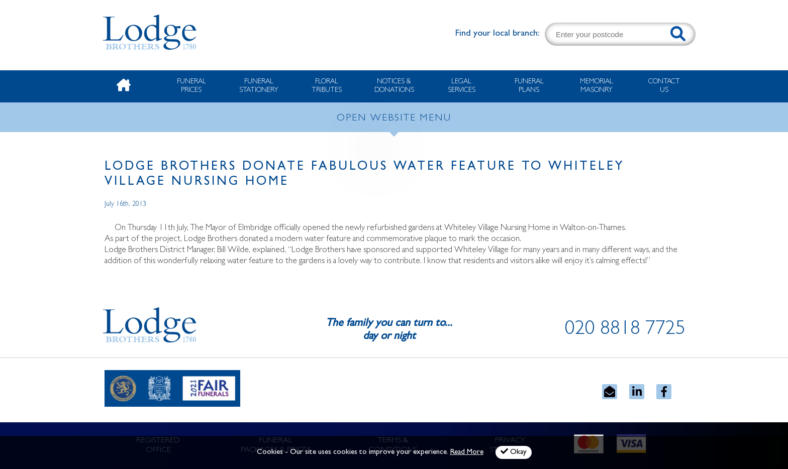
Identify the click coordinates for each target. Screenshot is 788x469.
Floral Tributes (327, 86)
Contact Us (664, 86)
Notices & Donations (394, 86)
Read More (466, 452)
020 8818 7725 (625, 330)
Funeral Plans (529, 86)
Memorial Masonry (596, 86)
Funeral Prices (191, 86)
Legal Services (461, 86)
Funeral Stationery (258, 86)
